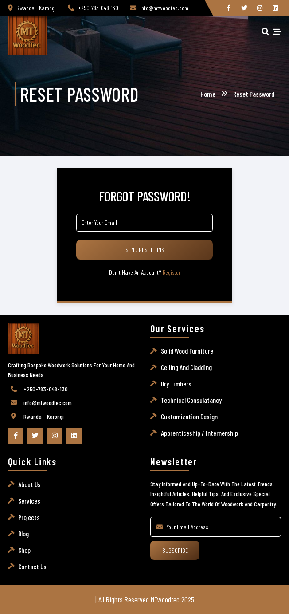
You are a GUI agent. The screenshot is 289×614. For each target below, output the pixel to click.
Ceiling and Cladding (186, 367)
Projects (29, 517)
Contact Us (32, 566)
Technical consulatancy (191, 400)
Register (171, 272)
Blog (23, 533)
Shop (24, 550)
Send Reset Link (144, 249)
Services (29, 500)
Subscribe (175, 550)
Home (207, 94)
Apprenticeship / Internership (199, 433)
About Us (29, 484)
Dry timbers (176, 383)
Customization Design (189, 416)
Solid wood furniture (187, 350)
